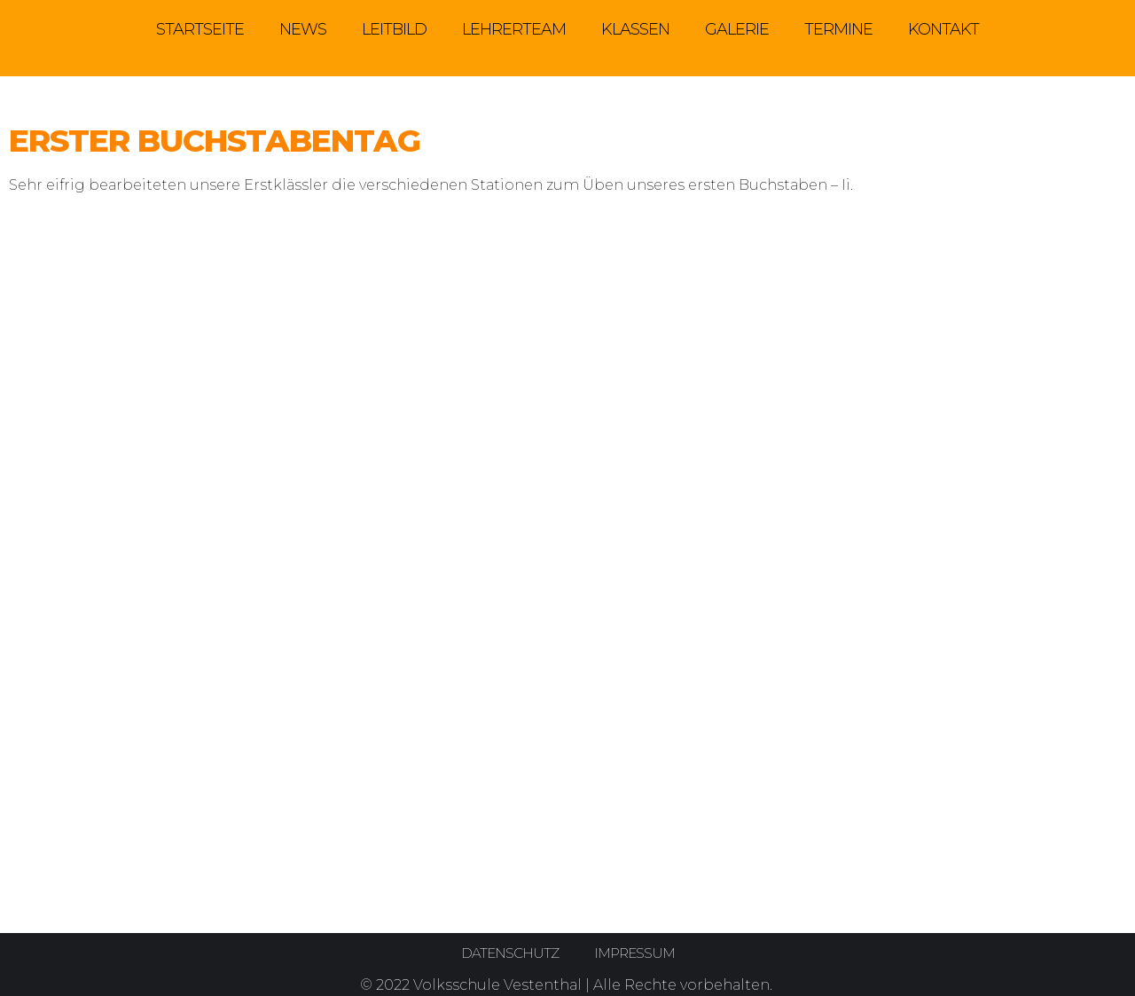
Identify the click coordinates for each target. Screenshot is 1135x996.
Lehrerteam (514, 29)
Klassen (635, 29)
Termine (838, 29)
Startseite (200, 29)
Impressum (635, 953)
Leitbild (394, 29)
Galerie (737, 29)
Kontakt (943, 29)
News (302, 29)
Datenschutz (508, 953)
